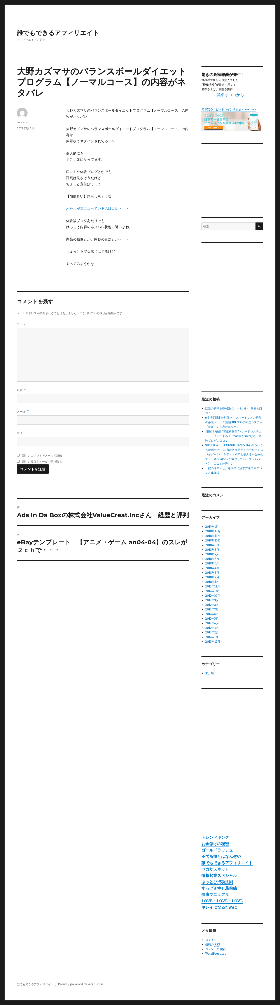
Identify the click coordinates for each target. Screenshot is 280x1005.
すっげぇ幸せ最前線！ (221, 888)
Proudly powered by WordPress (80, 984)
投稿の (212, 945)
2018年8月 (212, 550)
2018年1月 (212, 582)
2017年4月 (212, 623)
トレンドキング (215, 837)
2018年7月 (212, 554)
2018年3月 (212, 573)
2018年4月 (212, 568)
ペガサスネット (215, 869)
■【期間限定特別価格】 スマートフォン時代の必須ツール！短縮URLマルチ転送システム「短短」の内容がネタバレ (233, 422)
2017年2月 (212, 632)
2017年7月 (212, 609)
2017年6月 (212, 614)
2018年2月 (212, 577)
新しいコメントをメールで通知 (42, 455)
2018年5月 (212, 563)
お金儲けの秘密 (215, 843)
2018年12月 (212, 531)
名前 (21, 390)
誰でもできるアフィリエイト (58, 33)
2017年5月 (212, 619)
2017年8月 (212, 605)
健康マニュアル (215, 894)
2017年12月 (212, 586)
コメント (23, 324)
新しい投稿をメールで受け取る (42, 461)
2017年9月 (212, 600)
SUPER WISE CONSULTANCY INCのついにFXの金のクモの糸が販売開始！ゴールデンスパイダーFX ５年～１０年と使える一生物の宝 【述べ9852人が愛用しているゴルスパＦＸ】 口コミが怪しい (234, 454)
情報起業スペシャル (219, 875)
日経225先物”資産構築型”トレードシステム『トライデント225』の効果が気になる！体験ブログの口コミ (233, 436)
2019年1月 (212, 527)
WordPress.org (216, 954)
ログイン (211, 940)
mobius (22, 122)
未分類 (209, 673)
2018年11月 (212, 536)
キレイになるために (219, 907)
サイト (21, 433)
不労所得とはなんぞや (221, 856)
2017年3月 (212, 628)
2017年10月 (212, 596)
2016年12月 (212, 642)
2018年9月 (212, 545)
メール (23, 411)
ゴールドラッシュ (217, 850)
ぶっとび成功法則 (217, 881)
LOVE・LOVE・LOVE (222, 900)
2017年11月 (212, 591)
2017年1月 (211, 637)
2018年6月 (212, 559)
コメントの (215, 949)
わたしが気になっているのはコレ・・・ (97, 208)
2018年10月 (212, 540)
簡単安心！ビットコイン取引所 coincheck (228, 109)
